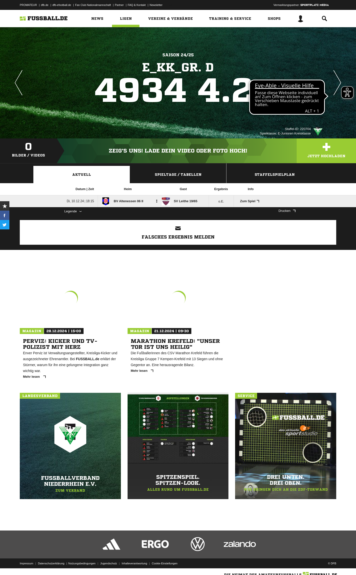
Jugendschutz (108, 563)
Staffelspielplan (275, 174)
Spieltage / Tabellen (178, 174)
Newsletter (156, 4)
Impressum (26, 563)
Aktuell (81, 174)
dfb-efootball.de (61, 4)
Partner (119, 4)
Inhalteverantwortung (134, 563)
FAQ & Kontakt (137, 4)
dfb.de (44, 4)
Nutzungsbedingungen (81, 563)
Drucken (287, 211)
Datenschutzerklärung (51, 563)
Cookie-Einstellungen (165, 563)
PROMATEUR (28, 4)
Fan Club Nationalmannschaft (93, 4)
